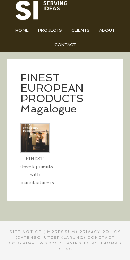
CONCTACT (101, 238)
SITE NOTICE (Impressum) (43, 232)
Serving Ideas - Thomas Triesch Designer (65, 10)
